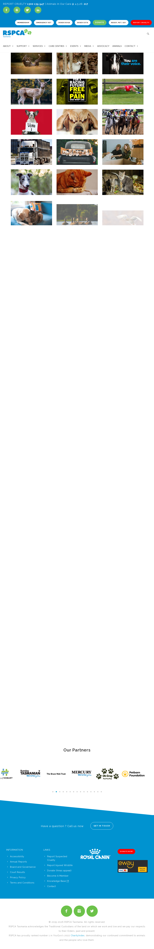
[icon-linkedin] (38, 10)
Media (89, 46)
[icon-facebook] (7, 10)
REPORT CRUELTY (141, 22)
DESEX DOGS (64, 22)
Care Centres (58, 46)
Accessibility (17, 856)
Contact (131, 46)
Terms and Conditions (22, 883)
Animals (117, 46)
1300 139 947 (35, 4)
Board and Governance (23, 867)
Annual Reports (18, 862)
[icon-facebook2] (67, 911)
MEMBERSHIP (23, 22)
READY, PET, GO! (118, 22)
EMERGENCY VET (43, 22)
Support (23, 46)
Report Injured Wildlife (60, 865)
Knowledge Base (58, 881)
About (8, 46)
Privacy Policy (18, 877)
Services (39, 46)
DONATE (99, 22)
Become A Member (58, 876)
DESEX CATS (82, 22)
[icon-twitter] (28, 10)
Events (75, 46)
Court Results (17, 872)
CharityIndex (78, 935)
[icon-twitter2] (92, 911)
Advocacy (103, 46)
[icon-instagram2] (18, 10)
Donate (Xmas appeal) (59, 870)
